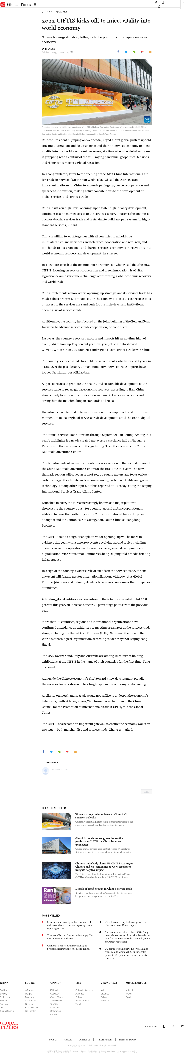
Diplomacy (5, 997)
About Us (53, 1039)
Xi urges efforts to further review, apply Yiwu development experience (70, 937)
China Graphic (7, 1011)
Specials (105, 1000)
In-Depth (130, 990)
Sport (128, 997)
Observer (54, 993)
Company (29, 1004)
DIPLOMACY (60, 11)
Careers (68, 1039)
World (128, 993)
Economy (29, 997)
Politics (3, 990)
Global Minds (56, 997)
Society (3, 993)
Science (4, 1004)
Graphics (105, 993)
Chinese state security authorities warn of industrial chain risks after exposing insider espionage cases (70, 925)
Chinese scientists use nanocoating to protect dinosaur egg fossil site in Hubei (68, 947)
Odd (2, 1007)
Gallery (104, 997)
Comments (30, 1000)
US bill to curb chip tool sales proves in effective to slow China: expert (125, 923)
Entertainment (82, 1000)
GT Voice (29, 990)
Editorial (54, 990)
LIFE (78, 982)
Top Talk (54, 1004)
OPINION (55, 982)
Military (3, 1000)
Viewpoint (55, 1007)
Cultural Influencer (84, 990)
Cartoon (54, 1014)
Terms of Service (127, 1039)
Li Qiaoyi (50, 48)
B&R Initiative (31, 1007)
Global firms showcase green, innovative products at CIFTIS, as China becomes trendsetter (99, 841)
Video (103, 990)
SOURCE (30, 982)
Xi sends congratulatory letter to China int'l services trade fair (101, 816)
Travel (78, 1004)
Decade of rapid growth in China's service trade (103, 888)
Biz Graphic (30, 1011)
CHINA (46, 11)
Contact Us (84, 1039)
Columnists (55, 1011)
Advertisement (104, 1039)
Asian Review (56, 1000)
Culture (78, 997)
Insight (28, 993)
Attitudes (79, 993)
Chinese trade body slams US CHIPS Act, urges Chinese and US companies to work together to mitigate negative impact (104, 867)
